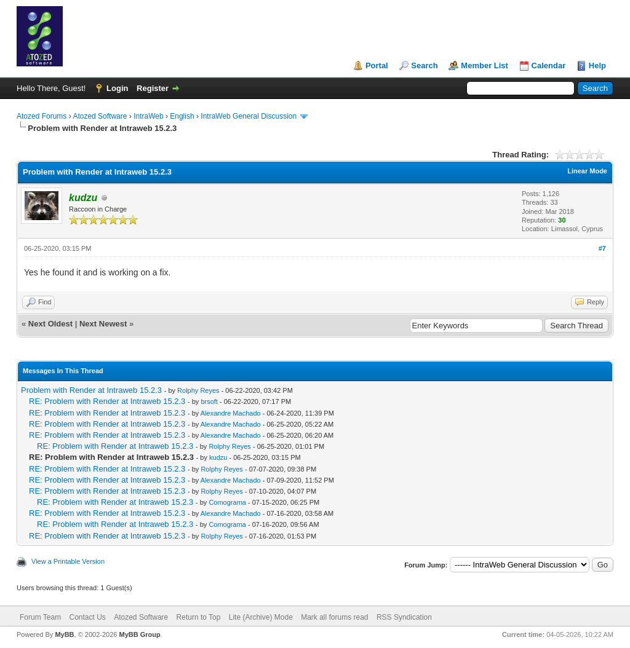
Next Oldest (50, 323)
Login (117, 88)
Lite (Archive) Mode (261, 617)
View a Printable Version (68, 561)
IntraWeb (148, 116)
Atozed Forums (41, 116)
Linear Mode (587, 171)
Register (153, 88)
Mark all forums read (334, 617)
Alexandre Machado (231, 413)
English (182, 116)
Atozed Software (100, 116)
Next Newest (103, 323)
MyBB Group (139, 634)
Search (424, 65)
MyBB (64, 634)
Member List (484, 65)
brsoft (209, 401)
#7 (602, 248)
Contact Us (87, 617)
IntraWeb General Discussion (249, 116)
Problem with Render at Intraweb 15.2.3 (91, 390)
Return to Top (199, 617)
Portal (376, 65)
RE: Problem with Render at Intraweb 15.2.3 (107, 401)
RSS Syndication (404, 617)
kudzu (218, 457)
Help (597, 65)
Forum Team (40, 617)
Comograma (227, 502)
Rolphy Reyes (198, 390)
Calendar (549, 65)
